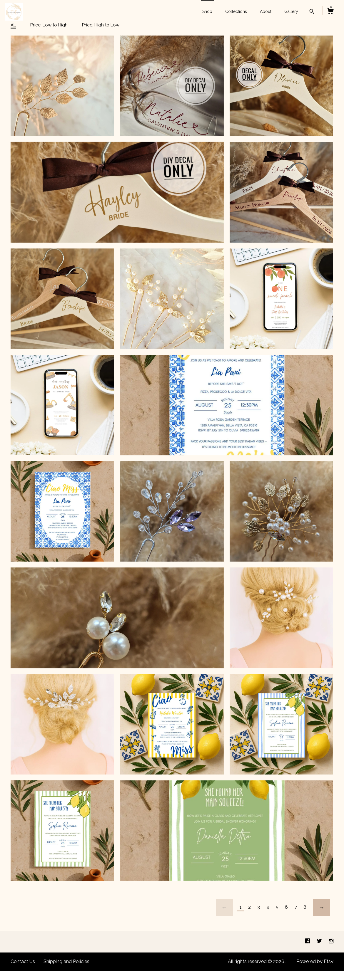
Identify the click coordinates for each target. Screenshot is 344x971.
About (265, 11)
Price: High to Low (100, 25)
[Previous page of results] (224, 907)
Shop (207, 11)
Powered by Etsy (314, 961)
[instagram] (331, 941)
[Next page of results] (321, 907)
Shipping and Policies (66, 961)
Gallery (291, 11)
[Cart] (330, 11)
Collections (236, 11)
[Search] (312, 12)
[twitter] (320, 941)
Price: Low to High (49, 25)
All (13, 25)
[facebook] (308, 941)
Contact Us (23, 961)
